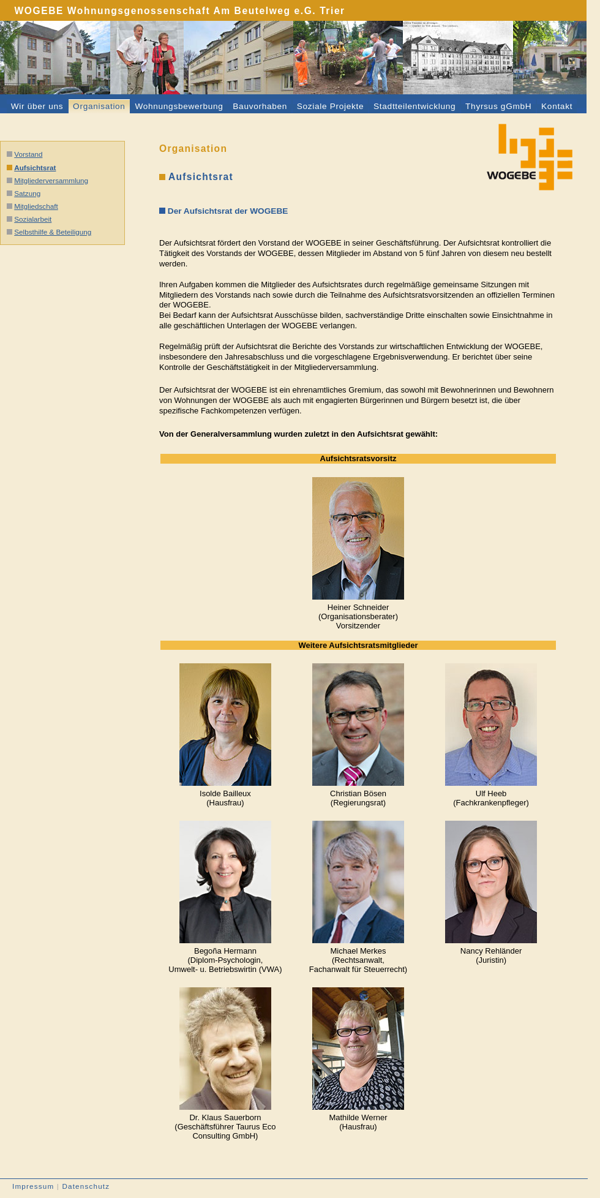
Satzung (27, 193)
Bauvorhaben (260, 106)
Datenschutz (86, 1186)
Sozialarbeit (32, 219)
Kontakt (556, 106)
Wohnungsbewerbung (179, 106)
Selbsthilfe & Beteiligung (52, 232)
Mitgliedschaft (36, 206)
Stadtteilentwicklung (414, 106)
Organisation (99, 106)
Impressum (33, 1186)
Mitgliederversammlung (51, 180)
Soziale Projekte (330, 106)
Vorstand (28, 154)
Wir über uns (37, 106)
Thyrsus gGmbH (498, 106)
